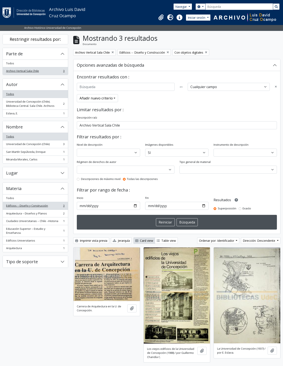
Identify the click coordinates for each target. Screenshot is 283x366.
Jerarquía (121, 241)
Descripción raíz (87, 117)
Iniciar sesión (197, 18)
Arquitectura (35, 249)
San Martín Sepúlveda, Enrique (35, 153)
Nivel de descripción (89, 145)
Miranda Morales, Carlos (35, 160)
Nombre (14, 127)
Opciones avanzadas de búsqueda (110, 65)
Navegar (181, 7)
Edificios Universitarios (35, 241)
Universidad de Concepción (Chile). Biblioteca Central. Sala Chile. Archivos (35, 104)
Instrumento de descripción (231, 145)
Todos (10, 63)
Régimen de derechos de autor (96, 162)
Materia (13, 188)
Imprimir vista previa (91, 241)
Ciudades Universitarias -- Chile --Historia (35, 222)
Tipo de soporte (22, 261)
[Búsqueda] (239, 6)
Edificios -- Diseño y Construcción (35, 206)
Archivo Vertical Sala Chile (35, 72)
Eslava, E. (35, 114)
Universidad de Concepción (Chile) (35, 145)
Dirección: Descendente (259, 241)
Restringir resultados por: (35, 39)
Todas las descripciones (142, 179)
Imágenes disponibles (159, 145)
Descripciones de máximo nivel (101, 179)
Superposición (227, 208)
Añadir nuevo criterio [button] (96, 98)
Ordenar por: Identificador (217, 241)
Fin (147, 198)
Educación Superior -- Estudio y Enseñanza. (35, 231)
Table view (166, 241)
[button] (161, 17)
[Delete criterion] (276, 87)
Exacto (247, 208)
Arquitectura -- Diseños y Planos (35, 214)
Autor (12, 84)
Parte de (14, 54)
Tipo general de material (195, 162)
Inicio (80, 198)
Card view (144, 241)
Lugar (12, 173)
